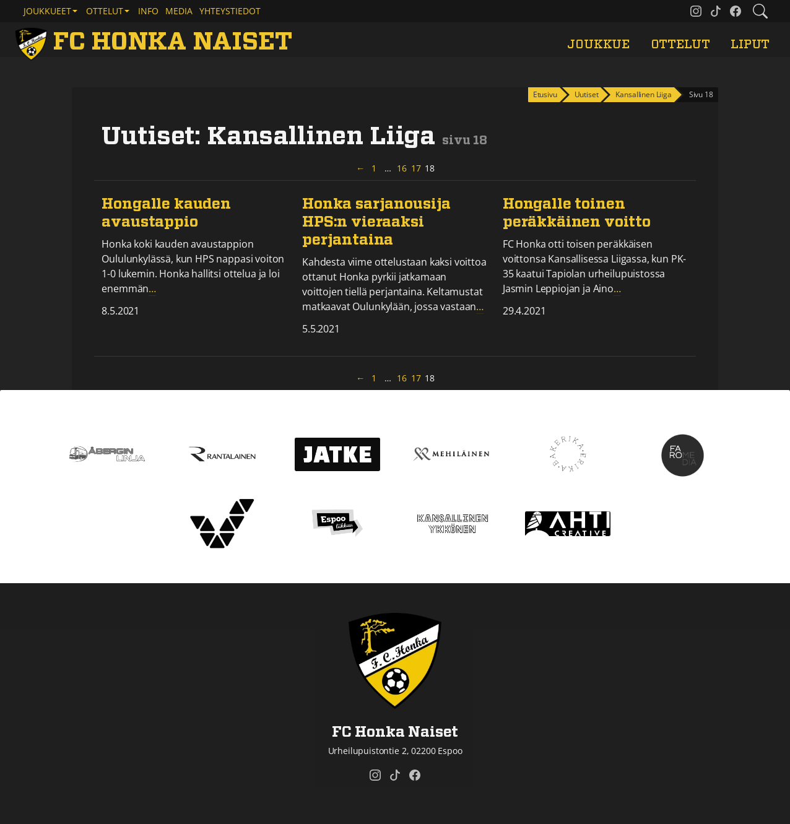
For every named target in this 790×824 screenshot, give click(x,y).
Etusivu (545, 94)
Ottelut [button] (104, 11)
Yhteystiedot (230, 11)
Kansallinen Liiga (643, 94)
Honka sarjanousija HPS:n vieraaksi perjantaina (376, 222)
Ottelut (680, 44)
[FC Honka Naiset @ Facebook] (735, 11)
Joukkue (598, 44)
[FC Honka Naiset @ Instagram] (696, 11)
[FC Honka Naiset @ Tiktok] (716, 11)
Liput (750, 44)
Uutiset (587, 94)
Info (148, 11)
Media (179, 11)
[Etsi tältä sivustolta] (760, 11)
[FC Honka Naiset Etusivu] (156, 42)
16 (402, 168)
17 (416, 168)
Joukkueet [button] (47, 11)
